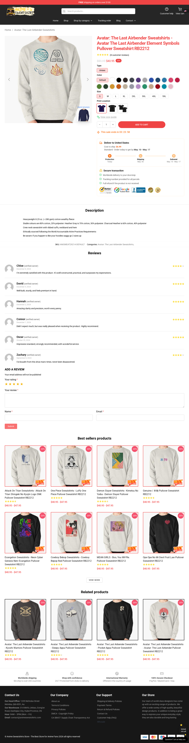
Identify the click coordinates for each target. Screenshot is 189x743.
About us (55, 701)
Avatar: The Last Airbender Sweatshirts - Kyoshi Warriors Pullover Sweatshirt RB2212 (25, 648)
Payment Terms (104, 705)
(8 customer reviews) (119, 55)
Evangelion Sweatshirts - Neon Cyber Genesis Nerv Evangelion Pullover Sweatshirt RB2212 (24, 561)
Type (99, 65)
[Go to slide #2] (56, 130)
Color (99, 75)
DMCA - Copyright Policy (62, 713)
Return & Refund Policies (108, 709)
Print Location (103, 101)
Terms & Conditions (60, 705)
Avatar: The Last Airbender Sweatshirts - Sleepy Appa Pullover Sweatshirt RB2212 (71, 648)
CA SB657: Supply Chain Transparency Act (70, 718)
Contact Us (102, 713)
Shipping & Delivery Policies (109, 701)
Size (99, 91)
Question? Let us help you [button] (175, 739)
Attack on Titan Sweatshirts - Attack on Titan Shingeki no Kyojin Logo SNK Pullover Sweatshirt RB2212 (25, 494)
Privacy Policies (58, 709)
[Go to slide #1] (41, 130)
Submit (11, 426)
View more (94, 580)
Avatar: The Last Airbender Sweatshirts (34, 30)
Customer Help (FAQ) (107, 718)
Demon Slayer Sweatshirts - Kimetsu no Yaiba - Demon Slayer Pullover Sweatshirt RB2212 (117, 494)
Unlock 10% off (183, 730)
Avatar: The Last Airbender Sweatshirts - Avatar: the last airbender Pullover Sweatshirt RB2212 (163, 648)
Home (8, 30)
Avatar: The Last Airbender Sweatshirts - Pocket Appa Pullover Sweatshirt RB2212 (117, 648)
